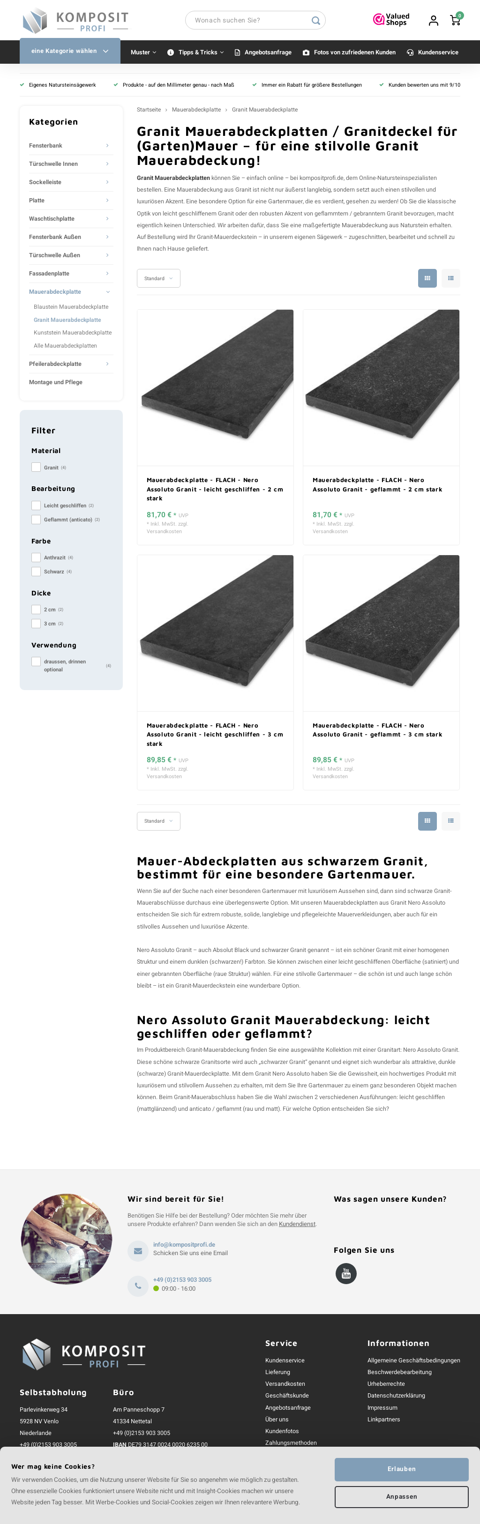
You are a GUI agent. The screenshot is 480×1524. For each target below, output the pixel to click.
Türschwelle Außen (54, 257)
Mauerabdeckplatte (55, 294)
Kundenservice (438, 53)
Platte (37, 202)
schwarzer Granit (284, 952)
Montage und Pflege (55, 384)
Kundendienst (297, 1225)
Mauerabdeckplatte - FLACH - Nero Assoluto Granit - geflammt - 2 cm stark (377, 486)
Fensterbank (45, 147)
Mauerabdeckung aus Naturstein (385, 227)
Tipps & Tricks (201, 53)
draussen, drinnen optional (77, 668)
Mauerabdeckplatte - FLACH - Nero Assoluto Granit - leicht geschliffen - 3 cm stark (215, 736)
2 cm (53, 612)
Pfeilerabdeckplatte (55, 366)
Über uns (277, 1421)
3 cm (53, 626)
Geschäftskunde (287, 1397)
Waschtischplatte (52, 220)
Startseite (149, 112)
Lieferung (277, 1373)
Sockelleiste (45, 184)
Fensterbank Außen (55, 239)
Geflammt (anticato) (72, 522)
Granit (55, 470)
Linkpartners (384, 1421)
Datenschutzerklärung (396, 1397)
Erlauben (402, 1469)
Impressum (383, 1409)
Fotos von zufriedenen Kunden (355, 53)
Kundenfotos (282, 1433)
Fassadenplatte (49, 275)
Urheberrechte (386, 1386)
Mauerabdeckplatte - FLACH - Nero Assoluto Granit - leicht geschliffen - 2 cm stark (215, 491)
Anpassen (401, 1497)
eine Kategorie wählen (70, 52)
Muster (143, 53)
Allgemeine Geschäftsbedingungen (414, 1362)
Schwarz (58, 574)
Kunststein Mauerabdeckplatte (73, 334)
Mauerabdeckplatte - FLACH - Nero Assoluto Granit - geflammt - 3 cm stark (377, 731)
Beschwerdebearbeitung (400, 1373)
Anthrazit (58, 560)
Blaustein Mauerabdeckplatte (71, 309)
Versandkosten (164, 533)
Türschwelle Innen (53, 166)
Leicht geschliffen (69, 508)
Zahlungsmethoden (291, 1445)
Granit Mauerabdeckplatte (67, 321)
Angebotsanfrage (268, 53)
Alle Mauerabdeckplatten (65, 347)
